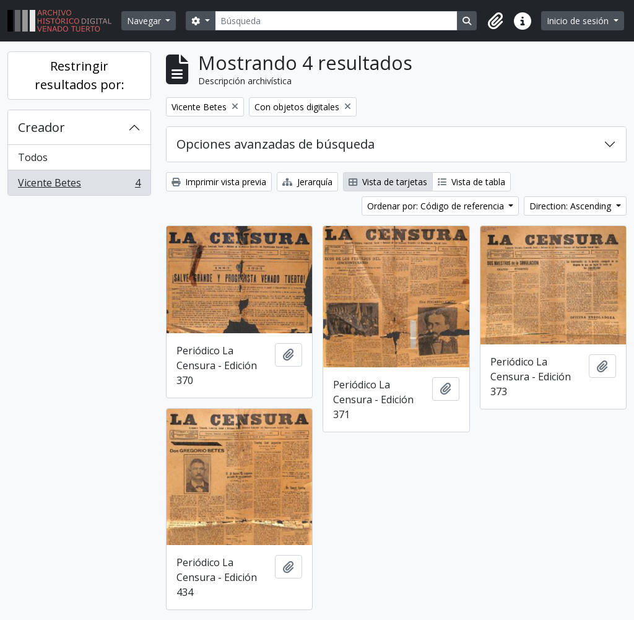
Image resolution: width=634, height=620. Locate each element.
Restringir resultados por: (79, 75)
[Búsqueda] (336, 20)
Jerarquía (307, 182)
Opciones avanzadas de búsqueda (275, 144)
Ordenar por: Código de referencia (436, 206)
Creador (41, 127)
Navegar (145, 21)
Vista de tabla (471, 182)
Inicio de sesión (579, 21)
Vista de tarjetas (388, 182)
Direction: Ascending (571, 206)
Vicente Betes (79, 185)
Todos (33, 157)
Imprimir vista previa (219, 182)
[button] (495, 21)
